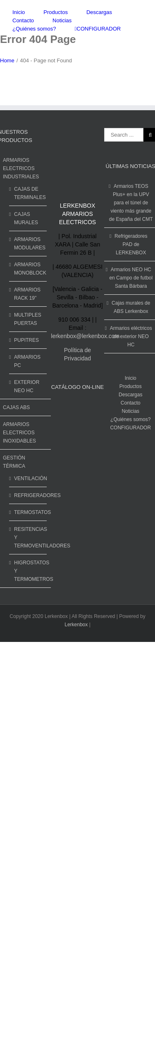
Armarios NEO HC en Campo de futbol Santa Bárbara (131, 278)
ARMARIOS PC (27, 361)
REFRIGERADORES (28, 495)
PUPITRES (26, 340)
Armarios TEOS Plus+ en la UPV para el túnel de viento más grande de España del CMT (131, 202)
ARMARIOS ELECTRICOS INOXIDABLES (19, 432)
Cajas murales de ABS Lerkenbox (131, 307)
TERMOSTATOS (28, 512)
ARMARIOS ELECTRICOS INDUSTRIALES (21, 168)
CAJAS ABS (16, 407)
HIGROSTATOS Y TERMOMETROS (28, 571)
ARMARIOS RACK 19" (27, 294)
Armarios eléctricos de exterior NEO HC (131, 336)
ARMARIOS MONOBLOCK (28, 269)
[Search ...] (123, 135)
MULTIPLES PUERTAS (27, 319)
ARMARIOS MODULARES (28, 244)
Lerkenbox (76, 624)
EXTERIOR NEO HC (26, 386)
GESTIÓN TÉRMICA (14, 462)
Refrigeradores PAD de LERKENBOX (130, 244)
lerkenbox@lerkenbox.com (85, 336)
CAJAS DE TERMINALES (28, 193)
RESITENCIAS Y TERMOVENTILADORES (28, 537)
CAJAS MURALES (26, 218)
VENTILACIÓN (28, 478)
